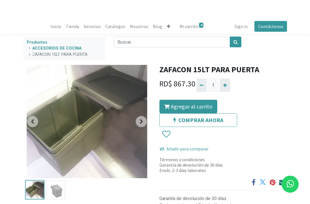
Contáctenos (270, 26)
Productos (37, 42)
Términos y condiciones (182, 159)
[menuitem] (56, 26)
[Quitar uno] (201, 85)
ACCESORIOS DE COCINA (56, 48)
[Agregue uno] (225, 85)
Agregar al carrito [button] (188, 106)
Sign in (241, 26)
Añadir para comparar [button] (184, 149)
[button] (169, 26)
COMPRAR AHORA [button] (198, 120)
